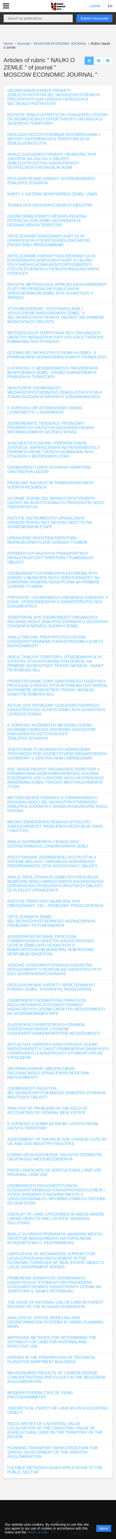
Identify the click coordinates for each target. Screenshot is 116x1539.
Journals (23, 43)
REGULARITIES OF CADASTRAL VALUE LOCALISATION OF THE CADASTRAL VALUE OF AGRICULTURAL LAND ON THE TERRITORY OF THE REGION (55, 1430)
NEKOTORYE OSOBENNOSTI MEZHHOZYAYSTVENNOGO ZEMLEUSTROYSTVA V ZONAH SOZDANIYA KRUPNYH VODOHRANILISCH (54, 392)
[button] (6, 6)
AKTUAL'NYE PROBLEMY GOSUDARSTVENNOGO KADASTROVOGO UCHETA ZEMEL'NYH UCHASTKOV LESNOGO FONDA (56, 709)
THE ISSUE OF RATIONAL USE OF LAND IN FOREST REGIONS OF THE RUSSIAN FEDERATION (55, 1304)
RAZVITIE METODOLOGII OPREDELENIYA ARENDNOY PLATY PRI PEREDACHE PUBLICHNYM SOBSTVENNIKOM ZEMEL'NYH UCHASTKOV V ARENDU (57, 291)
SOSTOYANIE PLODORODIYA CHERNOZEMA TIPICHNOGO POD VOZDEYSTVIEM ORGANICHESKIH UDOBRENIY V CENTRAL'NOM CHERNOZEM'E (57, 753)
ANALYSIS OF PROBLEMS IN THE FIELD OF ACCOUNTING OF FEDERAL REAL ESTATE (47, 1110)
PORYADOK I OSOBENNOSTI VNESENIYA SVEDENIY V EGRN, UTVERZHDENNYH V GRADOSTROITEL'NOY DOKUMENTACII (57, 601)
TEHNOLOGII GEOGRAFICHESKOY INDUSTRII (49, 205)
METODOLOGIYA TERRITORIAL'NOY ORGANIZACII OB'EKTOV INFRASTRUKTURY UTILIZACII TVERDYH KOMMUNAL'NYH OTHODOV (55, 337)
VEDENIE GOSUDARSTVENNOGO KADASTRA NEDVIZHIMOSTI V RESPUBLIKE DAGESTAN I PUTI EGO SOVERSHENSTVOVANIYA (54, 969)
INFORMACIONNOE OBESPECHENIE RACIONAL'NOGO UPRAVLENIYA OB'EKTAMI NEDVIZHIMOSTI (48, 1073)
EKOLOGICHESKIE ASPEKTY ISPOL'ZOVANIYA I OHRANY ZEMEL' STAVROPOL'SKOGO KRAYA (51, 987)
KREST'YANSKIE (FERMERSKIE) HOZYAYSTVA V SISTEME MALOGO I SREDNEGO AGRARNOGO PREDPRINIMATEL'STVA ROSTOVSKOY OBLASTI (52, 861)
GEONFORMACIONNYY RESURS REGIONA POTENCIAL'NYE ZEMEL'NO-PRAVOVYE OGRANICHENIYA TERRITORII (47, 220)
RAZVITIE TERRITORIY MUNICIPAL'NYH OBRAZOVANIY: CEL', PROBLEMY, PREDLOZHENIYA (55, 903)
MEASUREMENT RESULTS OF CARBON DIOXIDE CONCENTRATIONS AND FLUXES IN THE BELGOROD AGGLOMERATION (56, 1377)
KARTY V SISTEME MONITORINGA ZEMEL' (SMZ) (52, 194)
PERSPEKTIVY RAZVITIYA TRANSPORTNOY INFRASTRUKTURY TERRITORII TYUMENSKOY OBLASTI (50, 557)
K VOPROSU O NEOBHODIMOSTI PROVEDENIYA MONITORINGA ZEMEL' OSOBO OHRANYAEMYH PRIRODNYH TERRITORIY (52, 372)
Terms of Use (37, 1532)
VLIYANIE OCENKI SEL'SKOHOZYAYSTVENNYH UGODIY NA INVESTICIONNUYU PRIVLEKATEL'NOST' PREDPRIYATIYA (56, 502)
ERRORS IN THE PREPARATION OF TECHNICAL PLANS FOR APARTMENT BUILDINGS (51, 1359)
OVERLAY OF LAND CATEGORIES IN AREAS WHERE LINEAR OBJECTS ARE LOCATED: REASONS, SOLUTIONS (55, 1218)
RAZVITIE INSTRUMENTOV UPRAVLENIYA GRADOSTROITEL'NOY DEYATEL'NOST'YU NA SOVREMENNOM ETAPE (49, 522)
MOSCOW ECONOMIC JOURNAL (61, 43)
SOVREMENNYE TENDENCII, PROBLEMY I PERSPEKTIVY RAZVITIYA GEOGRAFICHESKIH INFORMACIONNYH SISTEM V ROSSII (50, 427)
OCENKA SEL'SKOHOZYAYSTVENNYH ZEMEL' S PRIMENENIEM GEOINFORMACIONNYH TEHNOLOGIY (57, 355)
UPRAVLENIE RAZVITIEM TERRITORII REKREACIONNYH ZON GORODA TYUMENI (47, 540)
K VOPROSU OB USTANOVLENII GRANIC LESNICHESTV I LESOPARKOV (45, 410)
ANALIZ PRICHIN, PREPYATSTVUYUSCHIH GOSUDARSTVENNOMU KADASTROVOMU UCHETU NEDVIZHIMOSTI (55, 641)
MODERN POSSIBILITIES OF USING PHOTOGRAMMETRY (40, 1395)
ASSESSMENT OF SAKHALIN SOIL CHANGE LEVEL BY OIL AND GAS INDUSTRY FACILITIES (57, 1141)
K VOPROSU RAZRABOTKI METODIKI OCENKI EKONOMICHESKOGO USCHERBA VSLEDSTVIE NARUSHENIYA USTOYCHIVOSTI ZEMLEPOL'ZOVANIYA (51, 731)
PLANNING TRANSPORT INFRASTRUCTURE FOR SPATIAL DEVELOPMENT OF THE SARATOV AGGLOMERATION (52, 1452)
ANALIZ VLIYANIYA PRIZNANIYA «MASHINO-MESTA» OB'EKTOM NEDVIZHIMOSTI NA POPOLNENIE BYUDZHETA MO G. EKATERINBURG (55, 1238)
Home (8, 43)
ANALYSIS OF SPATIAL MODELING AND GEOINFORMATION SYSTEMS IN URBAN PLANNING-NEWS (56, 1322)
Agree (103, 1528)
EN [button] (110, 6)
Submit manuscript (94, 18)
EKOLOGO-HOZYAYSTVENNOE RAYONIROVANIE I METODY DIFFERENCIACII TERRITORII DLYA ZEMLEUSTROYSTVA (53, 139)
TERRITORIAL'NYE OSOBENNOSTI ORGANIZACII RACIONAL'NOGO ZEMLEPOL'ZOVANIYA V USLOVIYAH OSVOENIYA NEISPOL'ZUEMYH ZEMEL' (57, 621)
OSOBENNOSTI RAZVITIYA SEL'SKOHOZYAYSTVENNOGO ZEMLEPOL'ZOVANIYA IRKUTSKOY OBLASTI (56, 1092)
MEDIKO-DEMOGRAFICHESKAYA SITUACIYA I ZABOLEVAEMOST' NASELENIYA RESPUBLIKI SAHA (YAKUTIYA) (55, 826)
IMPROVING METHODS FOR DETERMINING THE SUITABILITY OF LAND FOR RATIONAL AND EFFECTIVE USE (52, 1342)
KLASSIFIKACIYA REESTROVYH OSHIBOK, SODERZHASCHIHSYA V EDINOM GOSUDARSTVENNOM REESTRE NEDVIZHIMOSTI (53, 1029)
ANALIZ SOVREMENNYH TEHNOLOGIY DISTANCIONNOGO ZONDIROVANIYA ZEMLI (47, 844)
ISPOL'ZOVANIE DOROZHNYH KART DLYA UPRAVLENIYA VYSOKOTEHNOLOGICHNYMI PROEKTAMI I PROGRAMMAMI (48, 240)
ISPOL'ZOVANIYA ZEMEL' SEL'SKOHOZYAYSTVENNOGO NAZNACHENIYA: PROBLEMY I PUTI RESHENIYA (51, 921)
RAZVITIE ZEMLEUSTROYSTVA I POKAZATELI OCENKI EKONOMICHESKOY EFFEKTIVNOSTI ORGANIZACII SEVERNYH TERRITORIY (57, 119)
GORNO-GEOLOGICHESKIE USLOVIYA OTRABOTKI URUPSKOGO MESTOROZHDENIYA (54, 1157)
